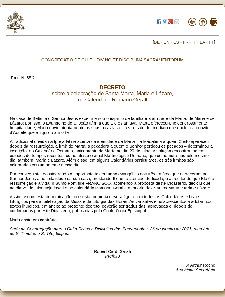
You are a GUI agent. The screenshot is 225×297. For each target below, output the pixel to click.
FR (186, 42)
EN (166, 42)
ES (176, 42)
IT (194, 42)
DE (157, 42)
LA (202, 42)
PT (211, 42)
